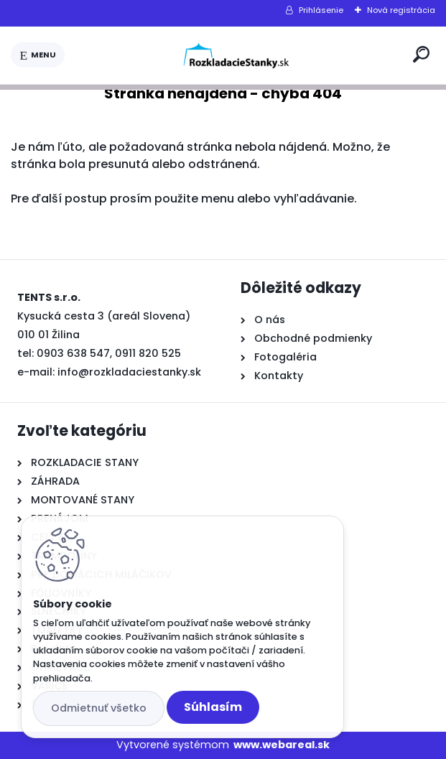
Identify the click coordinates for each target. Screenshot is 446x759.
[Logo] (236, 55)
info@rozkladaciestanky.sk (129, 372)
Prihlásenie (321, 10)
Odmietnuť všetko (99, 708)
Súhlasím (213, 707)
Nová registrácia (401, 10)
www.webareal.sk (281, 744)
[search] (421, 54)
